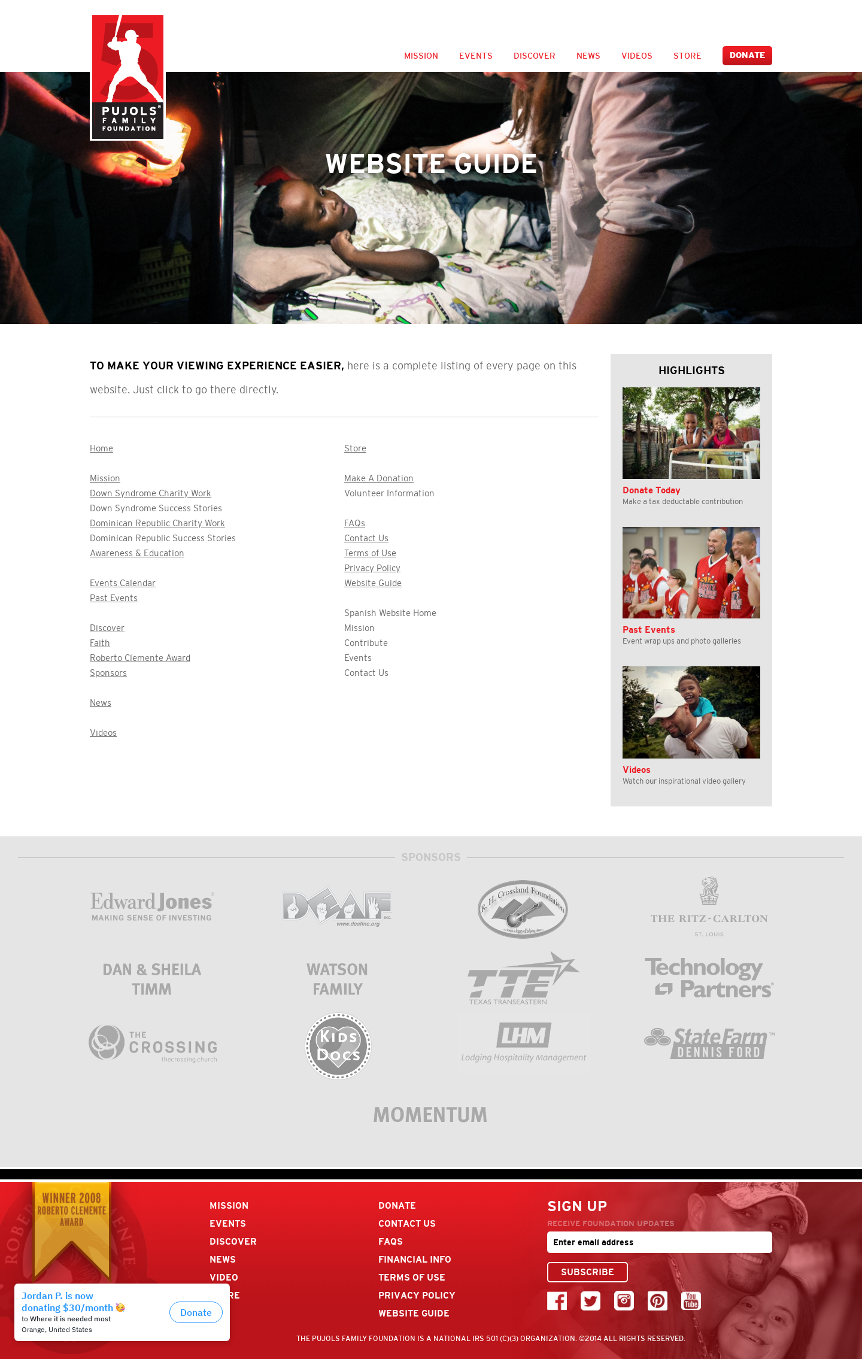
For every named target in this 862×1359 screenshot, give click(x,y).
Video (224, 1277)
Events (476, 55)
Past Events (114, 598)
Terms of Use (370, 553)
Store (687, 55)
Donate (747, 55)
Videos (636, 55)
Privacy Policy (372, 568)
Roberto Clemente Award (140, 658)
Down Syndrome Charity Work (150, 493)
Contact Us (366, 538)
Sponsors (108, 673)
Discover (535, 55)
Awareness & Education (137, 553)
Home (101, 448)
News (588, 55)
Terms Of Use (411, 1277)
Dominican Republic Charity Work (157, 523)
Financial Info (414, 1259)
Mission (421, 55)
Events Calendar (123, 583)
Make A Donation (379, 478)
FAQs (354, 523)
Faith (100, 643)
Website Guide (373, 583)
